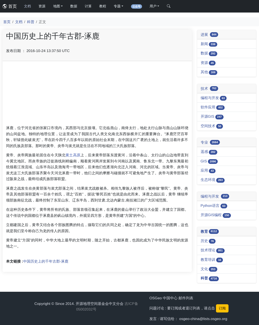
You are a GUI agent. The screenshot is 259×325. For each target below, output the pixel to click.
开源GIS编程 (216, 215)
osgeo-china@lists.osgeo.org (203, 319)
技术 (209, 88)
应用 (208, 170)
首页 (10, 6)
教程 (102, 6)
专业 (210, 142)
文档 (27, 6)
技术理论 (213, 250)
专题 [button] (117, 6)
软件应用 (213, 107)
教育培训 (212, 259)
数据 (73, 6)
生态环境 (213, 180)
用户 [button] (153, 6)
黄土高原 (73, 155)
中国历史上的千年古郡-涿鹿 (46, 261)
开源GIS (212, 116)
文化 (209, 269)
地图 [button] (56, 6)
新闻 (209, 44)
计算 (88, 6)
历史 (208, 241)
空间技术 (212, 126)
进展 (209, 34)
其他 (209, 72)
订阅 (222, 308)
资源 (41, 6)
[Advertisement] (97, 95)
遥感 (209, 151)
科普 (30, 22)
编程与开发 (214, 98)
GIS (209, 161)
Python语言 (214, 205)
